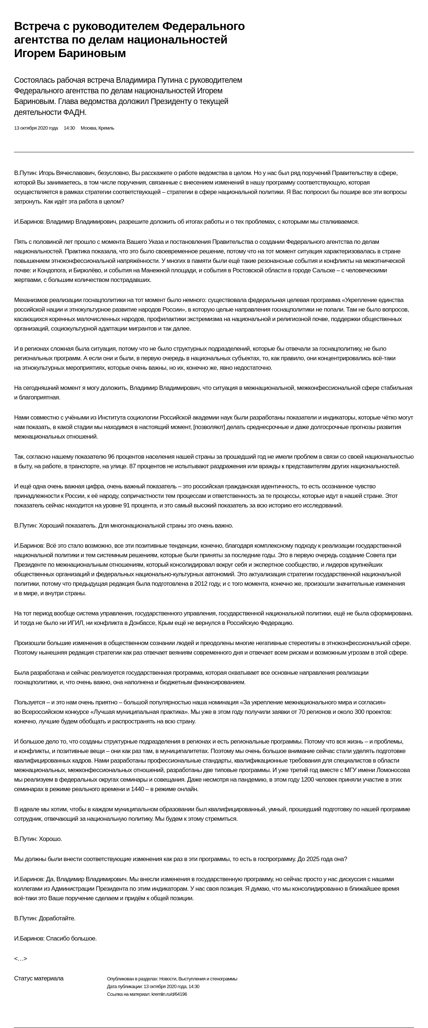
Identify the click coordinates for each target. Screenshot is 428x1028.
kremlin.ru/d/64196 (169, 994)
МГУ (350, 770)
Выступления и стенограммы (207, 979)
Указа (156, 241)
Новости (167, 979)
